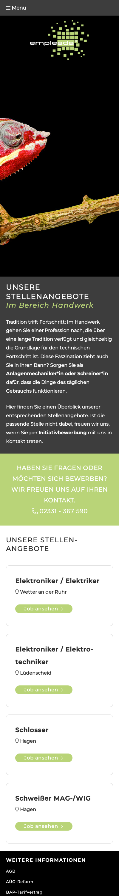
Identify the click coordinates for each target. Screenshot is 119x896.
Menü (16, 8)
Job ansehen (44, 609)
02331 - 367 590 (63, 511)
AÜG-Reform (19, 881)
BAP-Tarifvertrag (24, 892)
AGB (11, 871)
